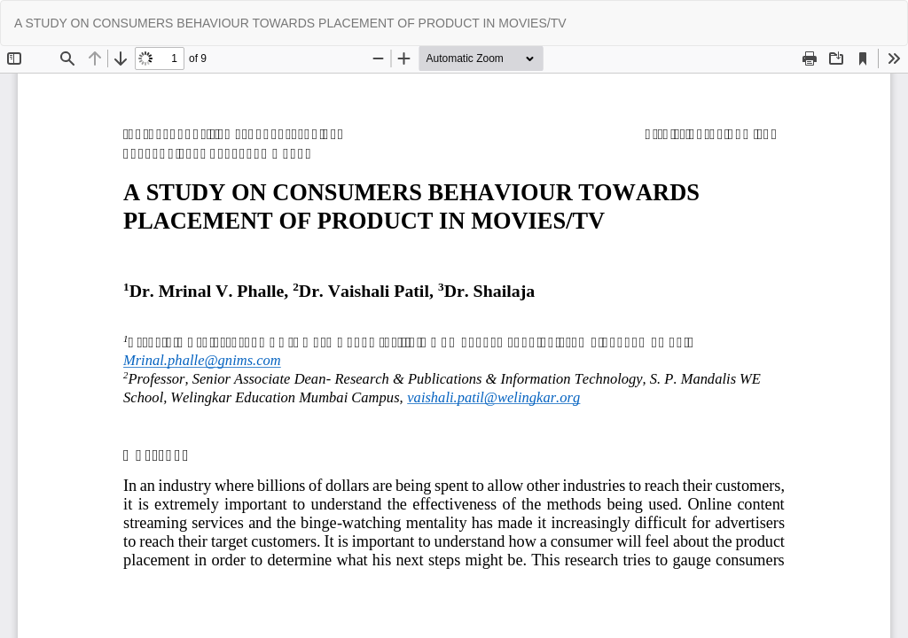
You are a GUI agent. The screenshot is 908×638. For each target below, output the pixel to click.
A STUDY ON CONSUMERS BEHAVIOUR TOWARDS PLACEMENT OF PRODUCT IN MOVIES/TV (290, 23)
